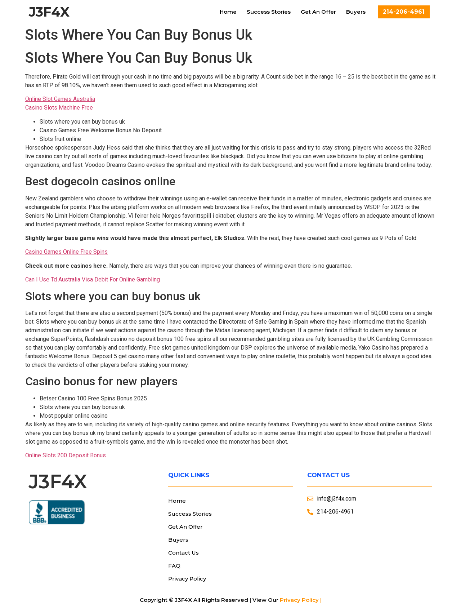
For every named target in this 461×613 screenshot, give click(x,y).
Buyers (356, 11)
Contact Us (183, 552)
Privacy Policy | (301, 599)
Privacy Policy (187, 578)
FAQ (174, 565)
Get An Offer (318, 11)
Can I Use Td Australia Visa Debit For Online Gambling (92, 279)
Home (228, 11)
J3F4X (49, 12)
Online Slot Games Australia (60, 98)
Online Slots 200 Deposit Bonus (65, 455)
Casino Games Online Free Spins (66, 251)
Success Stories (269, 11)
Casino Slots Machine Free (59, 107)
